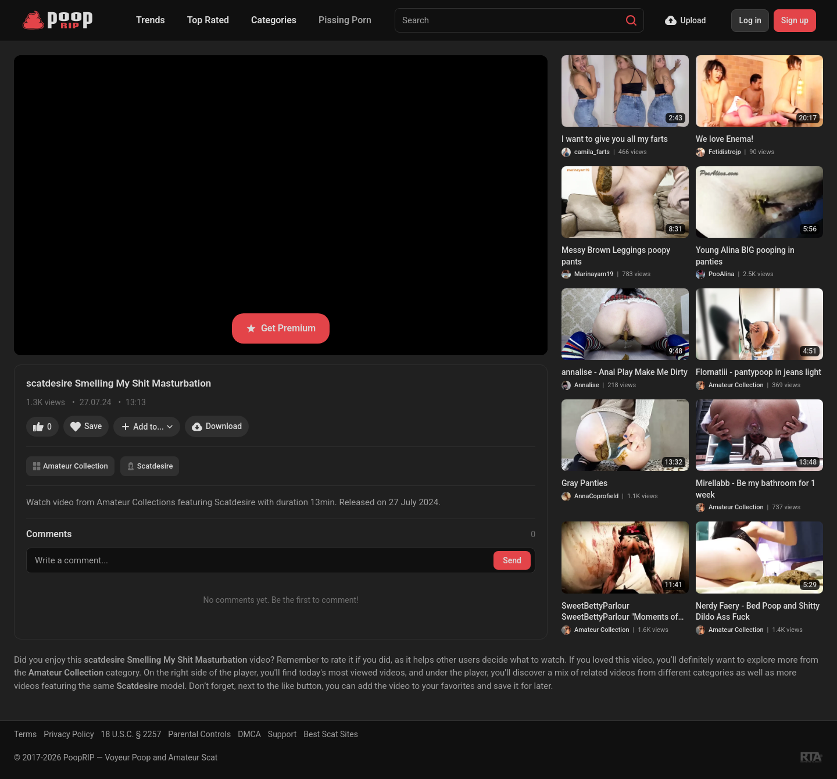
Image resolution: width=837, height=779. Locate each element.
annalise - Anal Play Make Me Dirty (624, 372)
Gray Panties (584, 483)
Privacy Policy (69, 734)
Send (512, 560)
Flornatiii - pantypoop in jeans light (758, 372)
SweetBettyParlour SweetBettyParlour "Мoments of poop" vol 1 (619, 612)
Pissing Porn (345, 20)
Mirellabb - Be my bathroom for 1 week (755, 488)
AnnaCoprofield (596, 496)
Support (282, 734)
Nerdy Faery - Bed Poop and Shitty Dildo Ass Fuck (758, 611)
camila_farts (592, 152)
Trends (150, 20)
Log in (750, 20)
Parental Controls (199, 734)
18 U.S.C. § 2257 (131, 734)
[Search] (631, 20)
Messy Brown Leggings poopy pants (615, 255)
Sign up (795, 20)
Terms (25, 734)
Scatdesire (150, 466)
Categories (273, 20)
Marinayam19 (594, 274)
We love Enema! (724, 139)
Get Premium (281, 328)
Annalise (586, 385)
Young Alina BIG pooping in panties (745, 255)
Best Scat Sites (330, 734)
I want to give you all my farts (614, 139)
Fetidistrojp (725, 152)
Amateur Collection (70, 466)
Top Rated (208, 20)
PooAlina (721, 274)
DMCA (249, 734)
